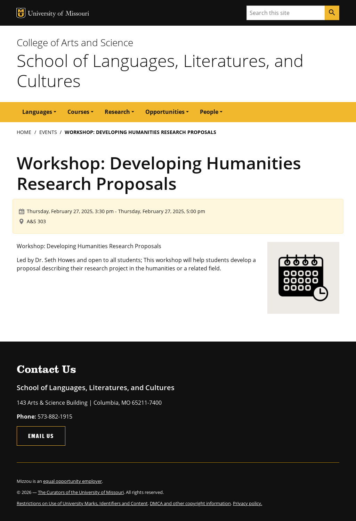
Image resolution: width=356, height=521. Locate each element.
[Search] (332, 13)
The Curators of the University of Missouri (81, 492)
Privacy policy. (247, 503)
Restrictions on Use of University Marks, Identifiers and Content (82, 503)
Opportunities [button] (165, 112)
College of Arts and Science (75, 42)
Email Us (41, 435)
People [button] (209, 112)
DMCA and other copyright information (190, 503)
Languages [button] (37, 112)
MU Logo (20, 13)
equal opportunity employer (72, 481)
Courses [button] (78, 112)
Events (48, 132)
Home (24, 132)
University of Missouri (58, 14)
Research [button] (117, 112)
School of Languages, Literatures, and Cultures (160, 70)
